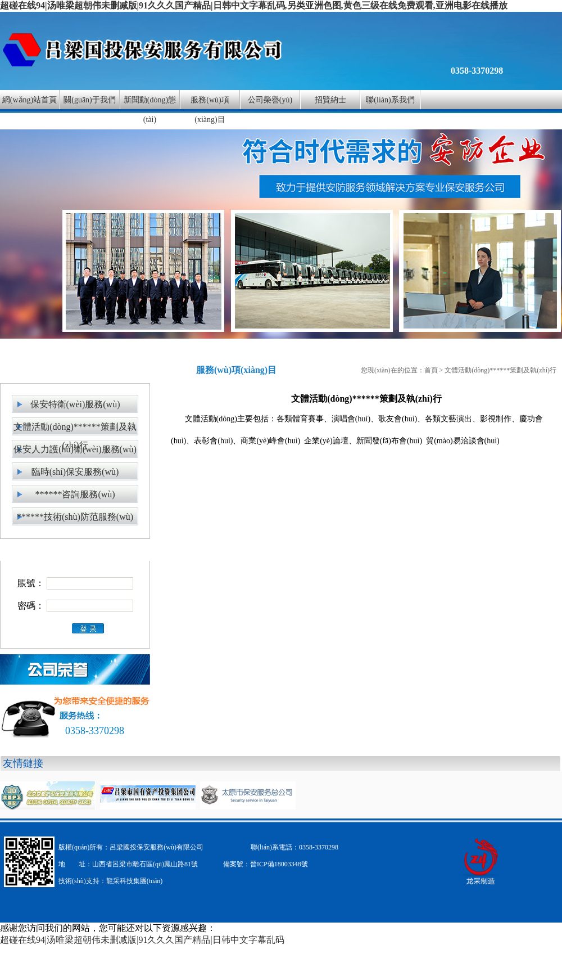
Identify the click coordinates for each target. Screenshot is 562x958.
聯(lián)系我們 (390, 100)
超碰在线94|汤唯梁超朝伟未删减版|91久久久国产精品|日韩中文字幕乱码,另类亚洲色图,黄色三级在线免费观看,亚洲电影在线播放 (253, 5)
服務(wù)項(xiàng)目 (210, 110)
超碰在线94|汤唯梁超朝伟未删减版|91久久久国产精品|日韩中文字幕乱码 (142, 939)
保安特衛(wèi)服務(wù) (75, 404)
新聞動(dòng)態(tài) (150, 110)
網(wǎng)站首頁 (29, 100)
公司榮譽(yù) (270, 100)
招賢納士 (330, 100)
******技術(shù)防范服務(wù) (75, 516)
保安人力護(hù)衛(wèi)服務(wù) (75, 449)
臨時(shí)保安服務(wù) (75, 471)
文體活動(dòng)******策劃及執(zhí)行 (75, 429)
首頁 (431, 370)
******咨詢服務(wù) (75, 494)
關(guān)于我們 (90, 100)
